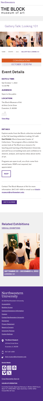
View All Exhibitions (11, 228)
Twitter (9, 373)
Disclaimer (5, 321)
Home (4, 52)
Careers (4, 314)
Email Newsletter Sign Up (10, 379)
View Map (5, 119)
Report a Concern (8, 327)
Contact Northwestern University (13, 317)
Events (10, 52)
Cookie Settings (7, 334)
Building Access (7, 307)
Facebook (4, 368)
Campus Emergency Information (13, 311)
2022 (17, 52)
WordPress (14, 368)
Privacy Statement (8, 324)
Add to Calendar (9, 202)
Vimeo (4, 373)
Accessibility (6, 304)
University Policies (8, 331)
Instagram (9, 368)
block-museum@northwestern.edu (15, 356)
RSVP (6, 174)
